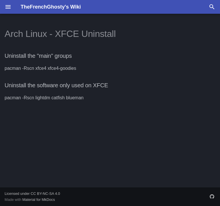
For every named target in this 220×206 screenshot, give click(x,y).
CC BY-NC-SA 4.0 (45, 193)
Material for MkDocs (38, 199)
